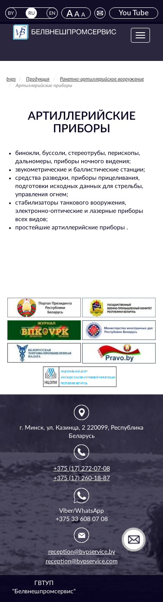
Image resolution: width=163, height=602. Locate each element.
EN (52, 13)
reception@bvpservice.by (81, 552)
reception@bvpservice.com (82, 561)
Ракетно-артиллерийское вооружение (102, 79)
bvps (11, 79)
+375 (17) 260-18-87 (81, 478)
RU (31, 13)
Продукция (38, 79)
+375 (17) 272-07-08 (81, 469)
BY (11, 13)
